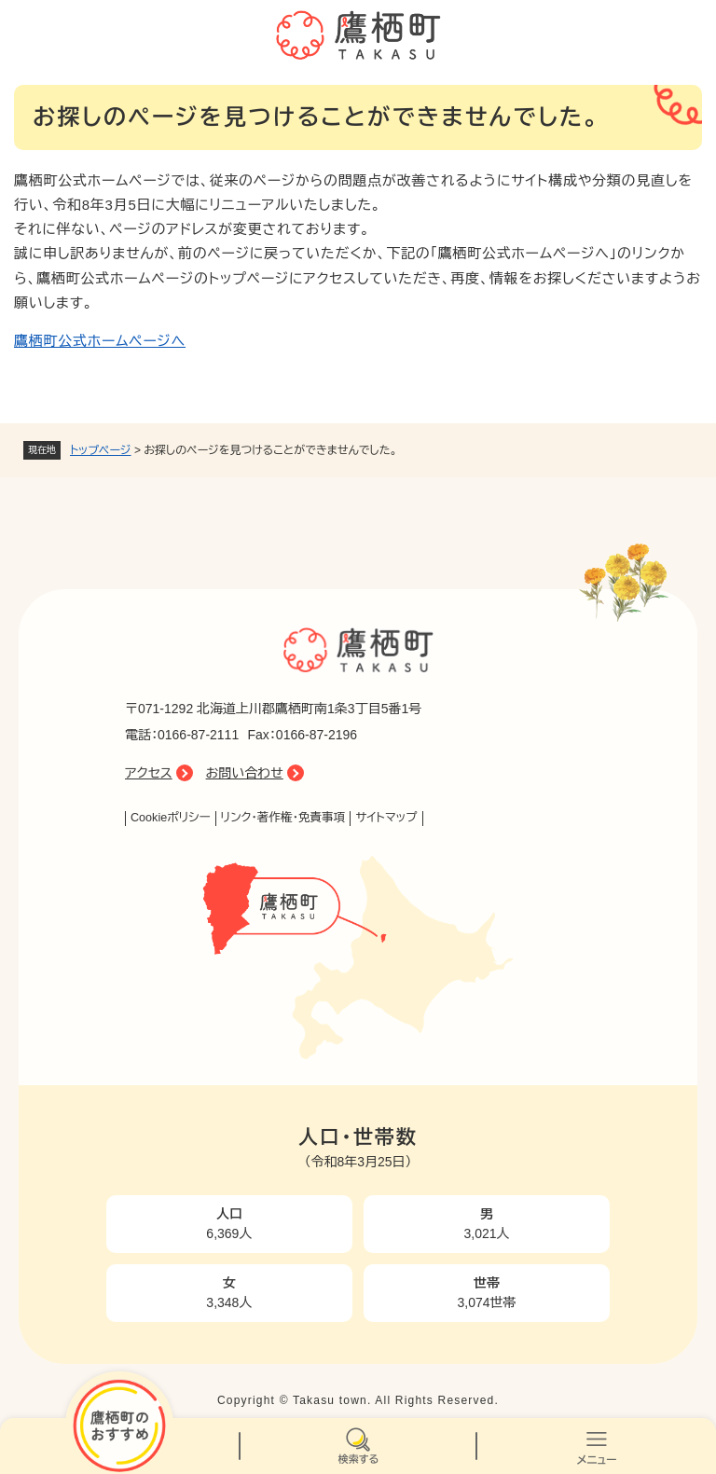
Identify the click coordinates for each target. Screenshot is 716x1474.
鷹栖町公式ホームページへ (100, 341)
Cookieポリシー (171, 817)
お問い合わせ (244, 772)
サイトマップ (386, 817)
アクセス (148, 772)
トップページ (100, 450)
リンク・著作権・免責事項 (283, 817)
